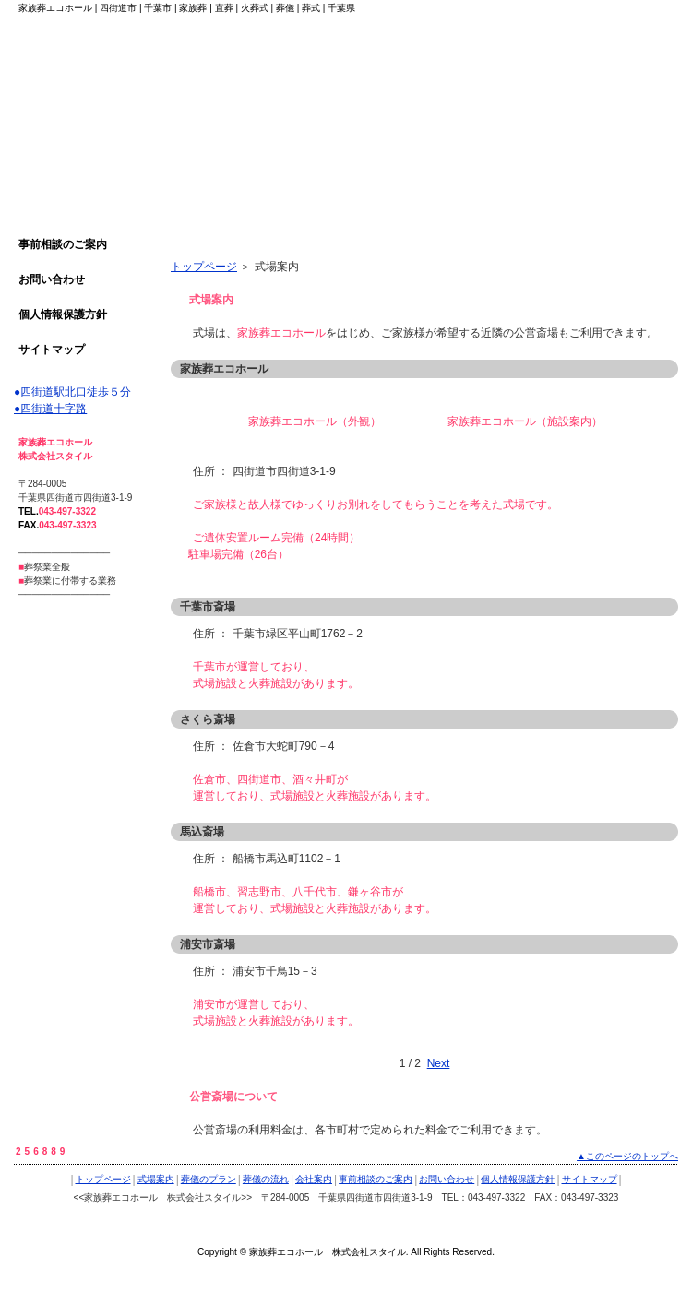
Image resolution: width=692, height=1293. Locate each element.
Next (438, 1063)
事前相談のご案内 (62, 244)
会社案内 (313, 1179)
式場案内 (155, 1179)
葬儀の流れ (266, 1179)
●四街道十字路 (50, 408)
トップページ (204, 266)
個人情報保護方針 (62, 314)
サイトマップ (51, 349)
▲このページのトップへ (627, 1156)
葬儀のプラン (208, 1179)
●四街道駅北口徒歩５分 (72, 392)
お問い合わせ (51, 279)
